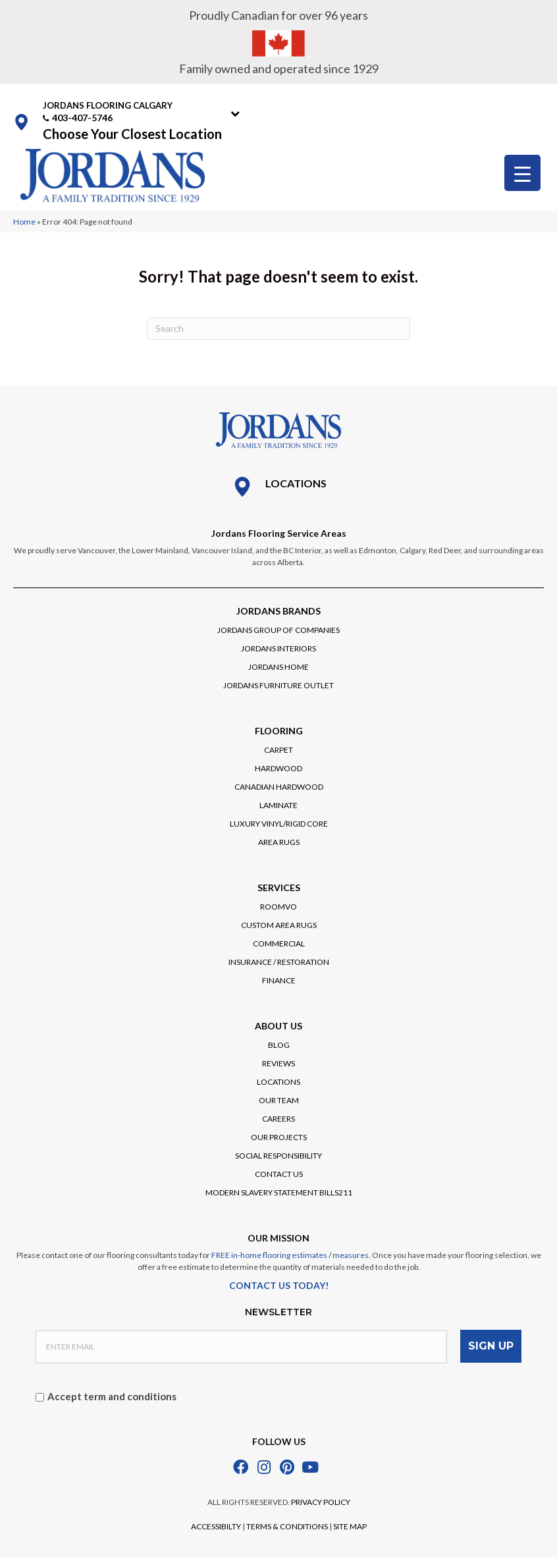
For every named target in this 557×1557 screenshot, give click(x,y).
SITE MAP (350, 1525)
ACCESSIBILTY (216, 1525)
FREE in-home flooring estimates (269, 1255)
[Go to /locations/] (278, 486)
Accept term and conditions (111, 1395)
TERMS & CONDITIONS (287, 1525)
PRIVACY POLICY (320, 1501)
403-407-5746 (82, 117)
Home (24, 222)
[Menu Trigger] (522, 173)
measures (350, 1255)
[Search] (278, 328)
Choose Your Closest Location (132, 134)
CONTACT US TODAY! (279, 1285)
